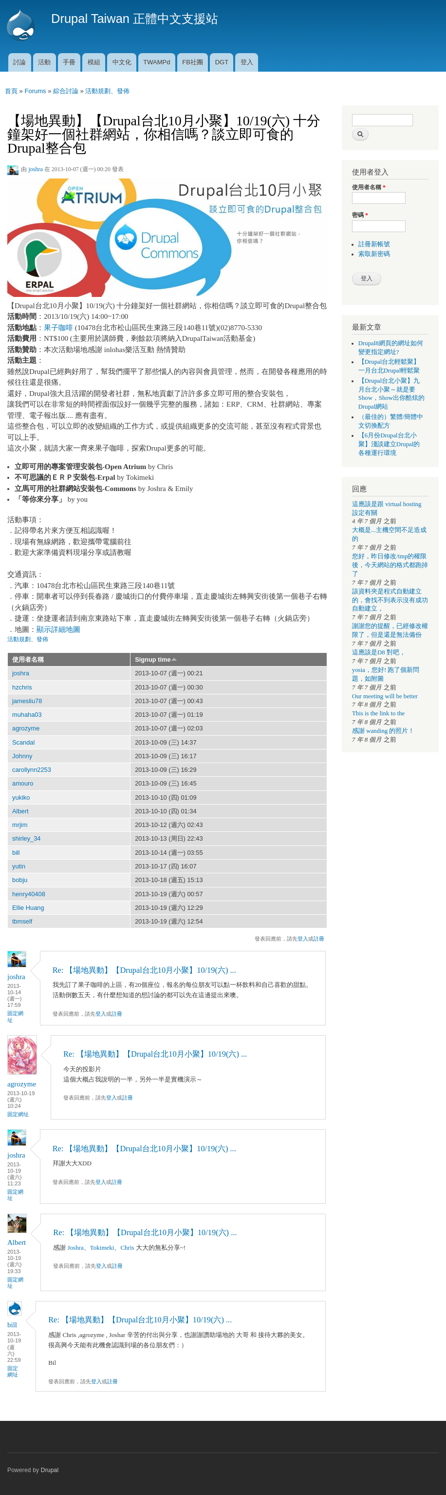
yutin (18, 866)
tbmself (22, 921)
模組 (94, 62)
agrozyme (25, 728)
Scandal (23, 742)
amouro (23, 783)
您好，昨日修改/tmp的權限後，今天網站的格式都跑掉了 (390, 565)
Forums (35, 91)
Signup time (156, 659)
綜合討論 (65, 91)
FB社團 (192, 62)
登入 (247, 62)
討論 (19, 62)
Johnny (22, 756)
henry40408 (28, 894)
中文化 (121, 62)
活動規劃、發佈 (107, 91)
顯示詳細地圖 (58, 629)
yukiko (21, 797)
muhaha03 (27, 714)
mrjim (19, 824)
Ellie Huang (28, 907)
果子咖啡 (58, 328)
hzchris (22, 687)
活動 (44, 62)
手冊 (69, 62)
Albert (20, 811)
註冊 (319, 939)
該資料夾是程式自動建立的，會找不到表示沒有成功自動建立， (390, 600)
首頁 (11, 91)
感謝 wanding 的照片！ (383, 731)
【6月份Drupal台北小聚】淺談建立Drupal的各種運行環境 (389, 444)
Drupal (50, 1470)
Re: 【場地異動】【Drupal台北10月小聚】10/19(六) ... (144, 970)
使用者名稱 (28, 659)
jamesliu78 (27, 701)
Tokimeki (102, 1247)
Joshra (76, 1247)
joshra (35, 169)
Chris (127, 1247)
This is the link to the (378, 713)
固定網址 (15, 1016)
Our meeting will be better (385, 696)
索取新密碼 (374, 254)
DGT (221, 62)
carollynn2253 (31, 769)
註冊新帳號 (374, 244)
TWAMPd (156, 62)
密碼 (360, 215)
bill (16, 852)
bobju (19, 880)
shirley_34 (26, 838)
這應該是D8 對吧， (379, 652)
